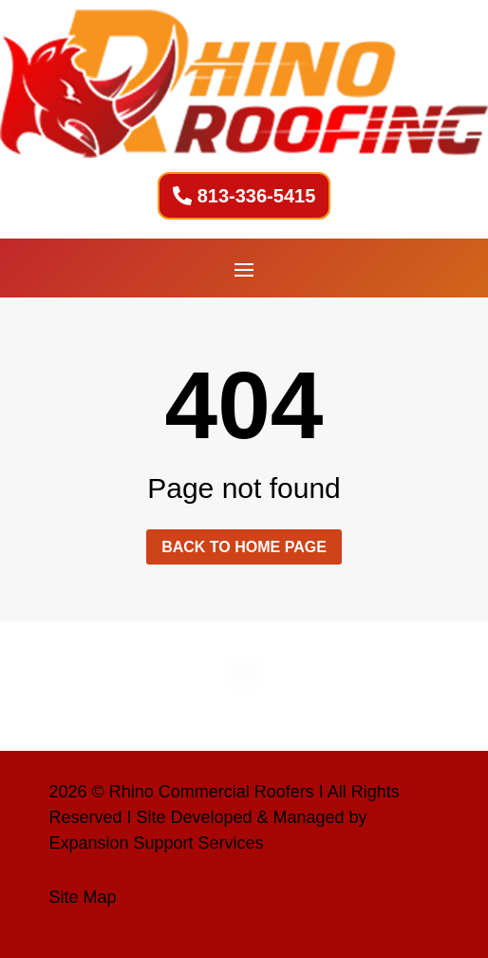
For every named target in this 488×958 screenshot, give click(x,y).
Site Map (82, 897)
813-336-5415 (256, 195)
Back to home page (244, 547)
